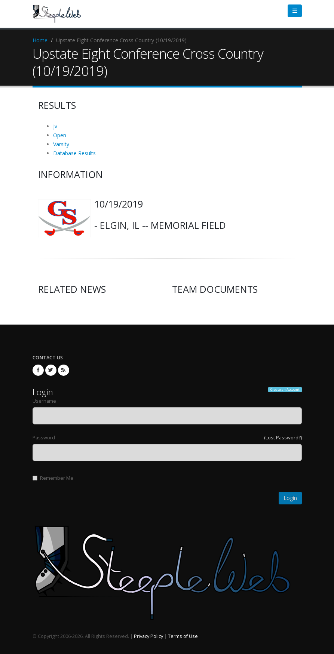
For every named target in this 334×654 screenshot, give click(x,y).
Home (40, 40)
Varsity (61, 144)
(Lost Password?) (283, 438)
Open (59, 135)
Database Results (74, 153)
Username (44, 401)
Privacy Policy (148, 636)
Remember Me (53, 478)
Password (44, 438)
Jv (55, 126)
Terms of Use (183, 636)
